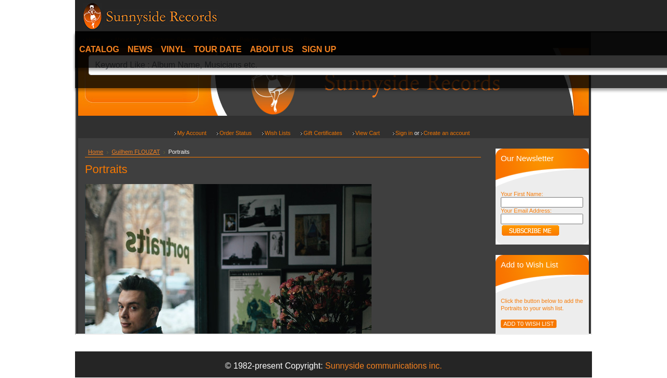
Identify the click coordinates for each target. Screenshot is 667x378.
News (140, 49)
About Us (272, 49)
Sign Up (319, 49)
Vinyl (173, 49)
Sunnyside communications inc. (383, 365)
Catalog (99, 49)
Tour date (218, 49)
